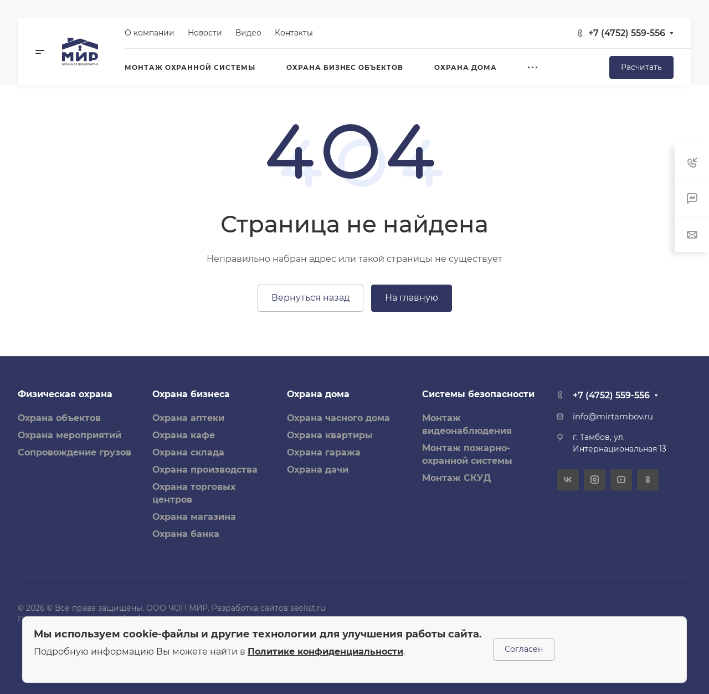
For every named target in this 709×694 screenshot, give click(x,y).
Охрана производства (205, 469)
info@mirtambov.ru (613, 417)
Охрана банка (185, 534)
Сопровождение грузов (74, 452)
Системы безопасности (478, 394)
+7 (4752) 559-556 (626, 33)
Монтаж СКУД (456, 478)
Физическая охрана (65, 394)
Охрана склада (188, 452)
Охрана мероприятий (69, 435)
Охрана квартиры (330, 435)
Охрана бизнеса (191, 394)
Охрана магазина (194, 516)
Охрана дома (318, 394)
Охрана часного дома (338, 418)
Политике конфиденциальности (325, 651)
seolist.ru (307, 608)
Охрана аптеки (188, 418)
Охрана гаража (324, 452)
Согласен (524, 649)
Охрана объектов (59, 418)
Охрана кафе (183, 435)
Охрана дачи (317, 469)
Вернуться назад (310, 297)
